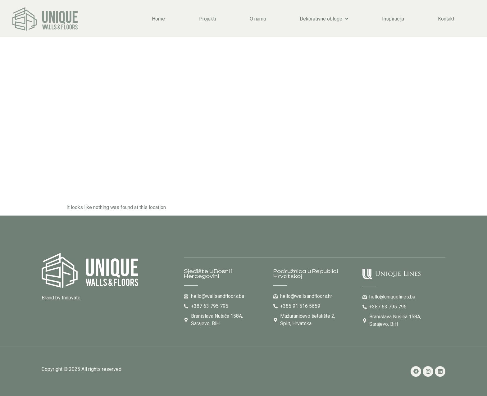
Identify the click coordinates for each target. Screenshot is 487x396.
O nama (258, 19)
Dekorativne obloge (324, 19)
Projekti (207, 19)
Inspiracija (393, 19)
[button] (324, 19)
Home (158, 19)
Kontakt (446, 19)
